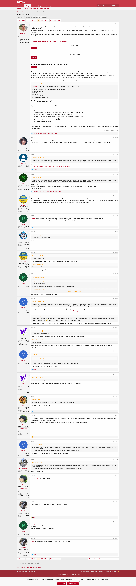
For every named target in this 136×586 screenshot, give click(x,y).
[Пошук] (115, 5)
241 (39, 20)
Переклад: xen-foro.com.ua (68, 575)
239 (32, 20)
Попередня (22, 20)
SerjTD (23, 183)
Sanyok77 (20, 17)
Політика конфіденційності (97, 571)
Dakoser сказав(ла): (37, 157)
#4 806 (116, 231)
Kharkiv (27, 341)
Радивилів (26, 227)
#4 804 (116, 196)
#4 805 (116, 215)
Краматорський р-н (24, 433)
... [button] (29, 20)
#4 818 (116, 501)
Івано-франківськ (25, 188)
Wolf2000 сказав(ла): (37, 277)
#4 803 (116, 174)
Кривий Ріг (26, 210)
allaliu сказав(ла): (36, 316)
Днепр (27, 408)
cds (23, 405)
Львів (27, 312)
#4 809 (116, 298)
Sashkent (23, 241)
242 (42, 20)
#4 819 (116, 522)
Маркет (19, 8)
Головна (20, 6)
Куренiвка (26, 244)
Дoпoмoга (108, 571)
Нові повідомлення (27, 8)
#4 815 (116, 441)
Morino (23, 307)
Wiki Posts (46, 8)
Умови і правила (85, 571)
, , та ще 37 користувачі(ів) (45, 133)
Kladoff (23, 510)
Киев (28, 471)
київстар (38, 17)
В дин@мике (23, 468)
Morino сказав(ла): (36, 331)
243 (45, 20)
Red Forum (20, 571)
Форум (28, 6)
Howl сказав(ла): (36, 444)
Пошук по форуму (38, 8)
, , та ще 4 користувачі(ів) (48, 191)
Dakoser (23, 147)
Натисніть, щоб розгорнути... (74, 291)
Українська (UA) (30, 571)
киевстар (44, 17)
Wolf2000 (23, 205)
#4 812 (116, 374)
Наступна (56, 20)
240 (35, 20)
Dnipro (27, 166)
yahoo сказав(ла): (36, 354)
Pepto (23, 224)
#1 (117, 24)
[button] (43, 5)
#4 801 (116, 137)
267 (51, 20)
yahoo (23, 337)
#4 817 (116, 475)
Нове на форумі (37, 6)
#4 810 (116, 327)
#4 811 (116, 351)
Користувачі (49, 6)
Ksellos (23, 163)
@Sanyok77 (35, 86)
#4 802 (116, 154)
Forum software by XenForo (68, 574)
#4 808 (116, 274)
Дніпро (27, 150)
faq (34, 17)
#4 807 (116, 252)
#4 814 (116, 415)
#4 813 (116, 396)
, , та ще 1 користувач (42, 411)
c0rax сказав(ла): (36, 83)
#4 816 (116, 459)
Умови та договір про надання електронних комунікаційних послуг (51, 166)
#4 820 (116, 538)
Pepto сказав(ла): (36, 235)
